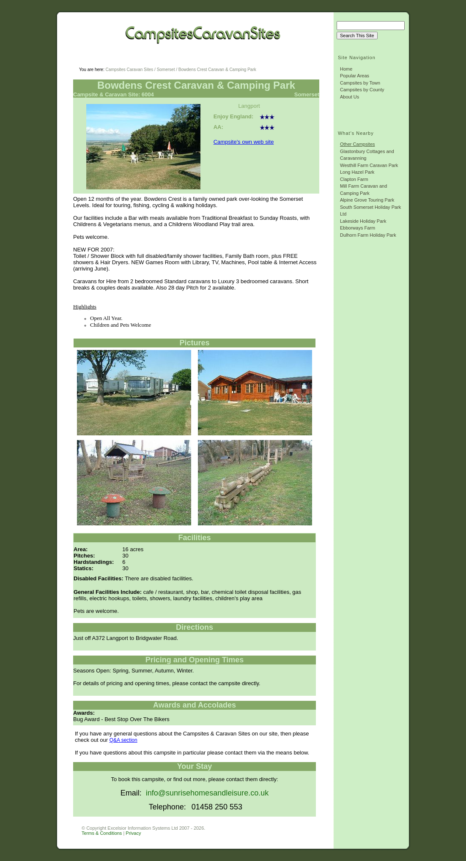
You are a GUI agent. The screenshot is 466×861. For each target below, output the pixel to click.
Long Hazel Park (357, 172)
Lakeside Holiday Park (363, 221)
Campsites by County (362, 89)
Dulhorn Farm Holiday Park (368, 235)
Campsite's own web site (244, 142)
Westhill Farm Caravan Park (369, 165)
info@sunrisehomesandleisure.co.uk (207, 793)
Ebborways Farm (357, 227)
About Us (349, 96)
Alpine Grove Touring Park (367, 199)
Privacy (133, 833)
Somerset (166, 69)
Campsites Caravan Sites (129, 69)
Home (346, 68)
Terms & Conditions (102, 833)
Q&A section (123, 740)
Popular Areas (354, 75)
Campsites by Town (360, 82)
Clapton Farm (354, 179)
